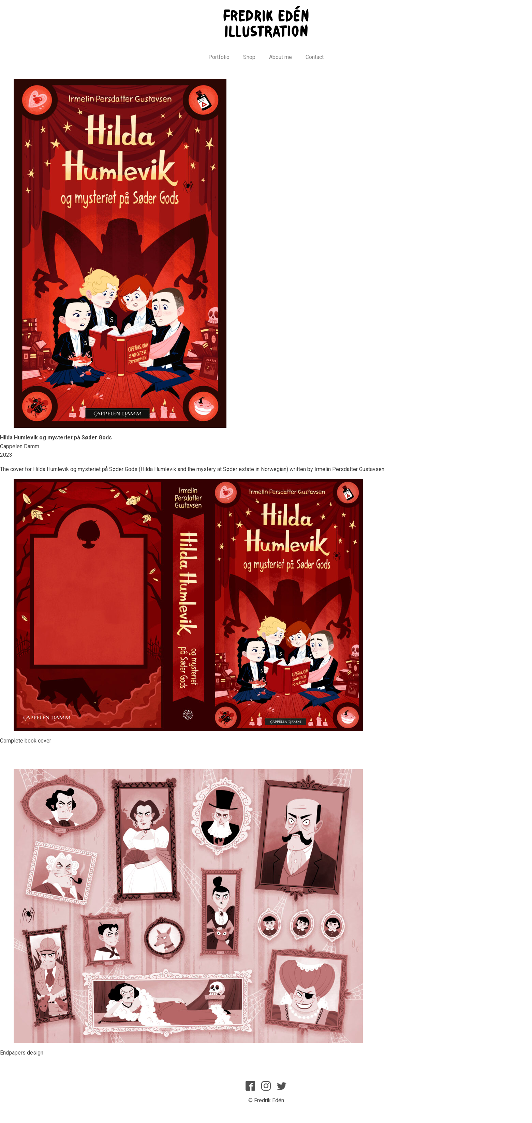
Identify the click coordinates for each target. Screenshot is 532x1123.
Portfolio (219, 57)
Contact (315, 57)
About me (280, 57)
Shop (249, 57)
